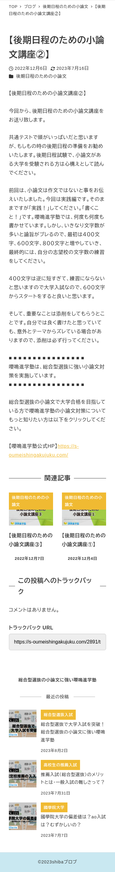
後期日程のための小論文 (41, 76)
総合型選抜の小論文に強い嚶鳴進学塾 (57, 680)
